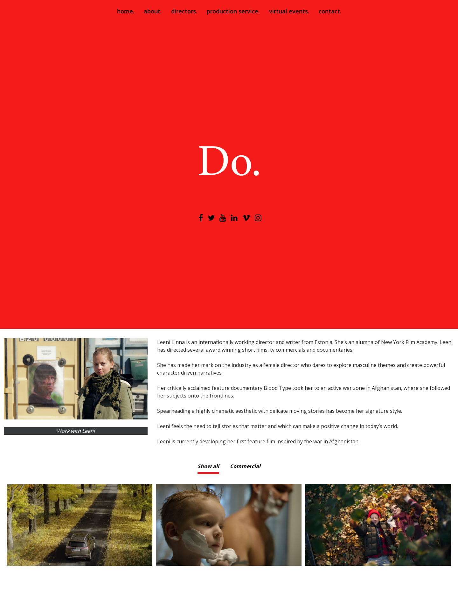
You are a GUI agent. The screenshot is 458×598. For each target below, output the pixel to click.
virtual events (288, 11)
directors (183, 11)
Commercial (245, 466)
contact (329, 11)
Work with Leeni (76, 430)
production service (232, 11)
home (125, 11)
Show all (208, 466)
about (152, 11)
